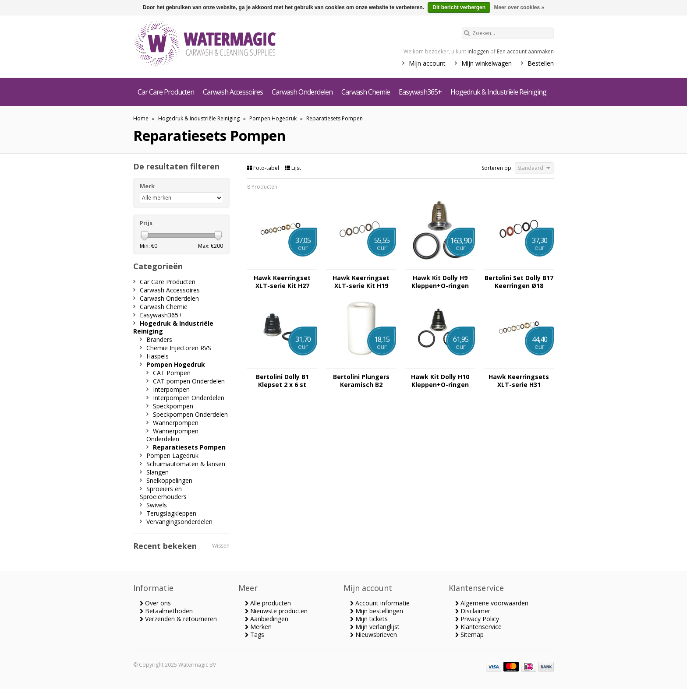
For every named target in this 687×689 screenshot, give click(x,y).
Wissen (221, 545)
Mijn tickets (369, 619)
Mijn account (427, 63)
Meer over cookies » (519, 7)
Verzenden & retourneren (178, 619)
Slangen (157, 472)
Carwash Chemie (365, 92)
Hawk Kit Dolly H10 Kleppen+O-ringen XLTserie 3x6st (440, 381)
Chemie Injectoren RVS (178, 348)
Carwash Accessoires (233, 92)
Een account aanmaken (525, 51)
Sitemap (469, 634)
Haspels (157, 356)
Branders (159, 339)
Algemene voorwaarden (491, 603)
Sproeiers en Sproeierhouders (163, 493)
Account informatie (380, 603)
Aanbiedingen (266, 619)
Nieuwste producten (276, 611)
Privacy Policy (477, 619)
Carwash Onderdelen (302, 92)
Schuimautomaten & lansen (185, 464)
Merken (258, 626)
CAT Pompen (172, 373)
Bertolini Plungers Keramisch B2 (361, 381)
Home (141, 118)
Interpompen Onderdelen (188, 398)
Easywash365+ (420, 92)
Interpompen (171, 389)
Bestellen (541, 63)
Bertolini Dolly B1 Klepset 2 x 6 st (282, 381)
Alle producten (268, 603)
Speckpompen (173, 406)
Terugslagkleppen (171, 513)
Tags (254, 634)
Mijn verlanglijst (375, 626)
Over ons (155, 603)
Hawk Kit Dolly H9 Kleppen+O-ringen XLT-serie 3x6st (440, 282)
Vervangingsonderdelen (179, 521)
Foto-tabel (263, 168)
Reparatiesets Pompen (334, 118)
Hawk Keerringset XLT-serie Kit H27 (282, 282)
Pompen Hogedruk (273, 118)
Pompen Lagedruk (172, 455)
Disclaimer (472, 611)
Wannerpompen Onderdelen (172, 435)
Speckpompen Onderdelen (190, 414)
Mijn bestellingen (376, 611)
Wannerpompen (175, 422)
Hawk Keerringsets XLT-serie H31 (519, 381)
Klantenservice (478, 626)
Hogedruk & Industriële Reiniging (498, 92)
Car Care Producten (166, 92)
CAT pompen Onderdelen (189, 381)
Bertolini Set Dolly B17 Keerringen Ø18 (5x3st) (519, 282)
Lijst (293, 168)
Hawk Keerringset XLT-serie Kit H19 (361, 282)
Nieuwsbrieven (373, 634)
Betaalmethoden (166, 611)
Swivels (156, 505)
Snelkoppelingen (169, 480)
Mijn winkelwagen (486, 63)
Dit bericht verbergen (458, 7)
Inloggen (478, 51)
